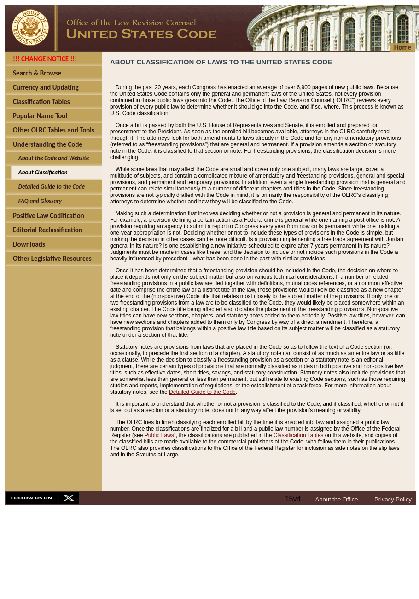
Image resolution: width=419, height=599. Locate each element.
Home (402, 47)
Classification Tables (299, 435)
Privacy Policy (393, 499)
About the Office (336, 499)
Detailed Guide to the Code (202, 392)
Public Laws (159, 435)
